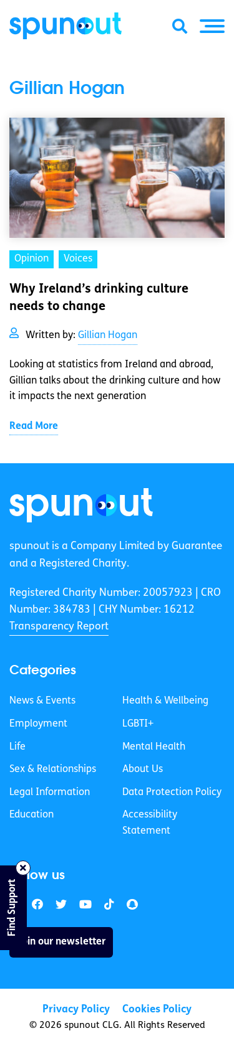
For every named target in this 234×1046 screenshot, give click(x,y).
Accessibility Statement (149, 823)
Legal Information (49, 793)
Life (17, 747)
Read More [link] (33, 426)
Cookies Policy (157, 1009)
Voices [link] (78, 259)
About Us (142, 770)
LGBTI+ (138, 724)
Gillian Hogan (107, 336)
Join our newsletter (61, 942)
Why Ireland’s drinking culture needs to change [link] (98, 298)
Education (31, 815)
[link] (81, 505)
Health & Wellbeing (165, 701)
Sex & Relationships (52, 770)
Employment (38, 724)
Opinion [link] (31, 259)
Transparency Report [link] (59, 626)
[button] (212, 26)
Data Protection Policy (172, 793)
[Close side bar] (23, 867)
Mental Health (153, 747)
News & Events (42, 701)
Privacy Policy (76, 1009)
